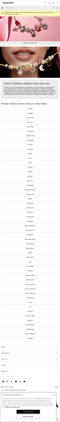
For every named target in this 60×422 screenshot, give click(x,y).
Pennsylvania (30, 275)
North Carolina (30, 226)
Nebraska (30, 235)
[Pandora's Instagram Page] (7, 381)
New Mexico (30, 248)
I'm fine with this (28, 411)
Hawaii (30, 153)
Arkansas (30, 117)
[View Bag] (53, 3)
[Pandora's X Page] (11, 381)
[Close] (54, 395)
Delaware (30, 140)
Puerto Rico (30, 280)
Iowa (30, 158)
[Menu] (57, 3)
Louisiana (30, 185)
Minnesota (30, 208)
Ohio (30, 262)
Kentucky (30, 181)
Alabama (30, 113)
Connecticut (30, 135)
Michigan (30, 203)
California (30, 126)
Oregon (30, 271)
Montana (30, 221)
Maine (30, 199)
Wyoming (30, 338)
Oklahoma (29, 266)
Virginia (30, 311)
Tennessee (30, 298)
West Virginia (30, 334)
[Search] (45, 3)
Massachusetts (30, 190)
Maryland (30, 194)
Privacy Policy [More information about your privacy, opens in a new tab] (8, 407)
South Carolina (30, 289)
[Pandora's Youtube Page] (16, 381)
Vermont (30, 320)
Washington (30, 325)
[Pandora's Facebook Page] (3, 381)
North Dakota (30, 230)
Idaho (30, 163)
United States (7, 387)
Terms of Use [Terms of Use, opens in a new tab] (16, 407)
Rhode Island (30, 284)
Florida (30, 144)
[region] (28, 407)
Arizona (30, 122)
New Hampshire (30, 239)
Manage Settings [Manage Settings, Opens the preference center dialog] (28, 416)
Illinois (30, 167)
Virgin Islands (30, 316)
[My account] (49, 3)
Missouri (30, 212)
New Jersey (30, 244)
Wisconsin (30, 329)
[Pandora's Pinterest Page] (24, 381)
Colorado (30, 131)
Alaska (30, 108)
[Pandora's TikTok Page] (20, 381)
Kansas (30, 176)
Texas (30, 302)
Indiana (30, 172)
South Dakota (30, 293)
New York (30, 257)
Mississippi (30, 217)
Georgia (30, 149)
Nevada (30, 253)
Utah (30, 307)
